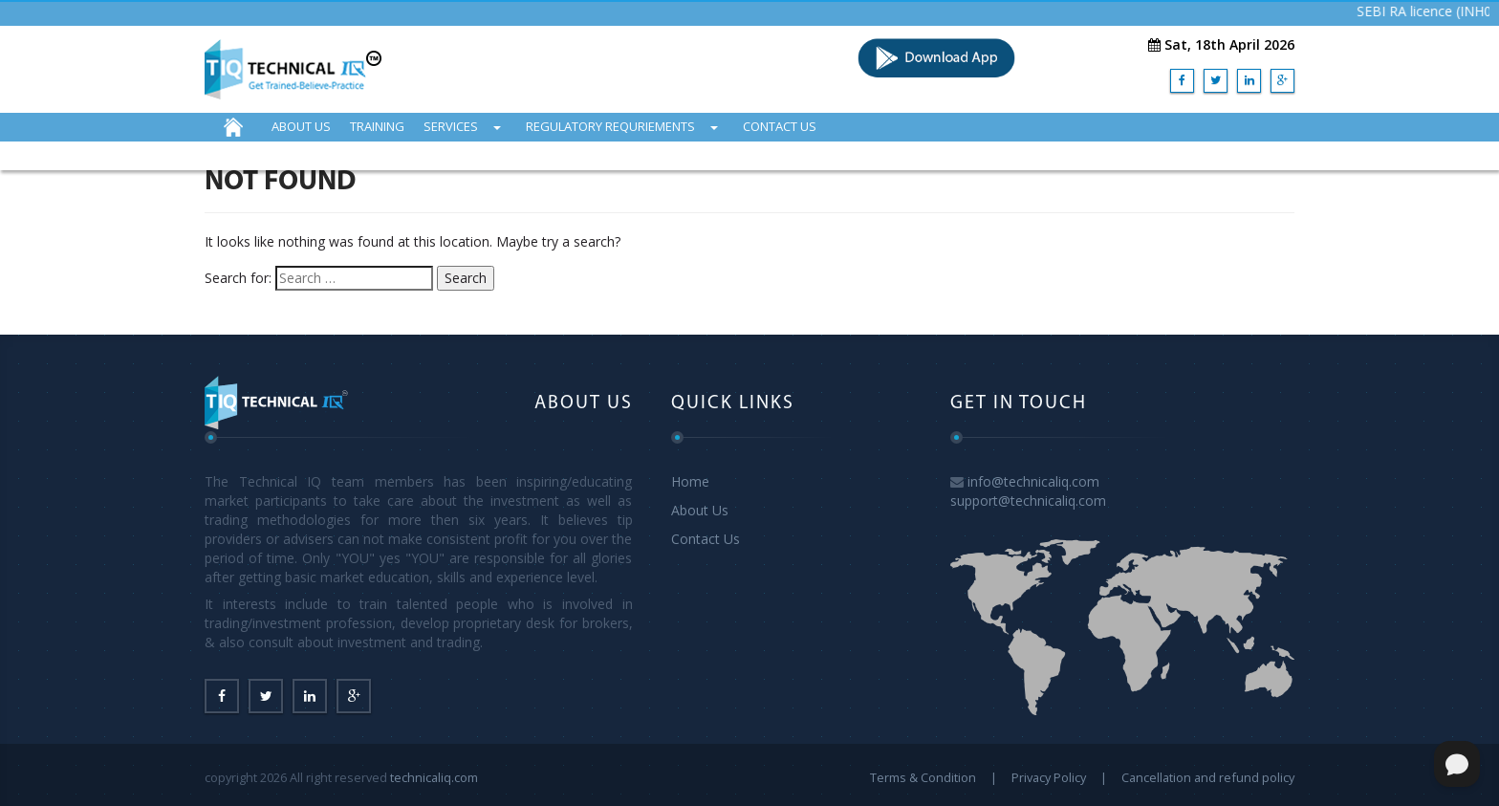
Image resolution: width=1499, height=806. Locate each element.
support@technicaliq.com (1028, 500)
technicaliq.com (434, 777)
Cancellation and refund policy (1207, 777)
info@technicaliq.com (1033, 481)
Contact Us (705, 539)
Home (690, 481)
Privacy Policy (1048, 777)
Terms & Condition (923, 777)
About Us (699, 510)
